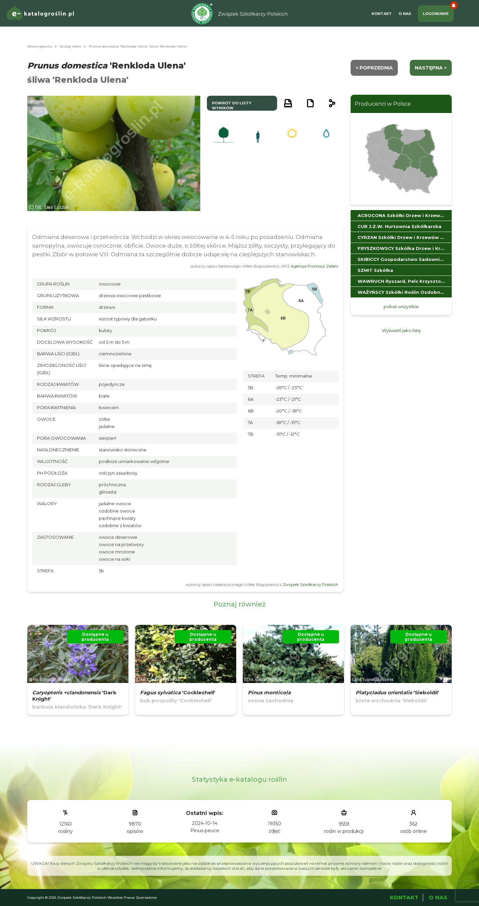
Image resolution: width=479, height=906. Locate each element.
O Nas (405, 13)
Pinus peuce (204, 831)
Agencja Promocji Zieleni (314, 266)
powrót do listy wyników (231, 105)
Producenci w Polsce (383, 104)
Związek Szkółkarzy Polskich (310, 584)
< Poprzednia (374, 68)
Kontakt (382, 13)
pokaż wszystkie (401, 306)
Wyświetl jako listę (401, 330)
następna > (431, 68)
